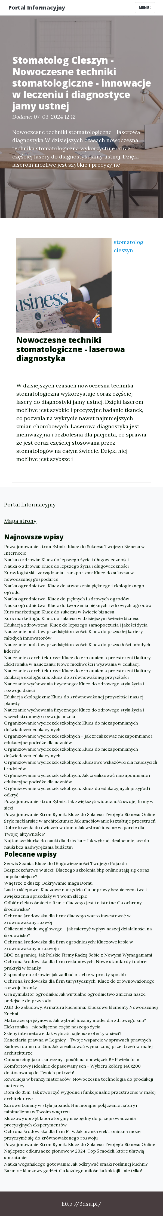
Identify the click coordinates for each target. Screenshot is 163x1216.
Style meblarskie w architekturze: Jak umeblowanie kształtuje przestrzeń (80, 821)
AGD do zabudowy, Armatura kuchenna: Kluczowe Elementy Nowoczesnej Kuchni (81, 1010)
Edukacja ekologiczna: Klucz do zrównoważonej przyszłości (66, 677)
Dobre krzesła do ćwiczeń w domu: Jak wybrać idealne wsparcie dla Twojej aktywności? (74, 831)
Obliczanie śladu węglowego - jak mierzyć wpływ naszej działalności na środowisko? (78, 932)
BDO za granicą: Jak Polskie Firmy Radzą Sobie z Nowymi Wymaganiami (78, 955)
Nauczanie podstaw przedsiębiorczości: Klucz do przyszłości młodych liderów (77, 648)
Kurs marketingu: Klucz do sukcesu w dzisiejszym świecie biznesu (72, 618)
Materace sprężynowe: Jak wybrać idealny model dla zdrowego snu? (75, 1020)
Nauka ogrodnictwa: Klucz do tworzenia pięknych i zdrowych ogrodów (78, 605)
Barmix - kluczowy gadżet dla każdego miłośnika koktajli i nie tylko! (73, 1170)
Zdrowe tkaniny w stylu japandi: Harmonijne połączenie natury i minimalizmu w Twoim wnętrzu (70, 1108)
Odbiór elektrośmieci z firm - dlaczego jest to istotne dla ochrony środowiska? (73, 906)
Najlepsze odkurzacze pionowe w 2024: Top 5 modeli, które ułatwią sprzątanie (74, 1154)
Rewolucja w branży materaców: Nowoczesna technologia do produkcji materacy (78, 1082)
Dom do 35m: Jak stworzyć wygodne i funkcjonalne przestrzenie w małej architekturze (80, 1095)
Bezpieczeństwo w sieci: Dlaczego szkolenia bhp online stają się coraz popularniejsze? (76, 873)
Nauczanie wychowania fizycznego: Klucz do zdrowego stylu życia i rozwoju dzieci (74, 687)
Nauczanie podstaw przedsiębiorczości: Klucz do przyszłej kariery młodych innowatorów (73, 635)
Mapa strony (20, 520)
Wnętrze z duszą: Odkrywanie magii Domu (48, 883)
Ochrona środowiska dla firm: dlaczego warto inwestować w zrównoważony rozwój (67, 919)
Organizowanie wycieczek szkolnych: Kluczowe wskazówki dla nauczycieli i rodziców (80, 765)
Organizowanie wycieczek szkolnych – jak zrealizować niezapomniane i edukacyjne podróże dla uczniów (78, 739)
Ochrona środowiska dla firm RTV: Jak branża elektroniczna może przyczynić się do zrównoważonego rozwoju (72, 1135)
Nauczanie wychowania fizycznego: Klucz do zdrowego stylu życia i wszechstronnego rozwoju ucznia (74, 713)
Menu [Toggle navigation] (145, 7)
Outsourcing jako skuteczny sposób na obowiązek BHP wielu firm (71, 1059)
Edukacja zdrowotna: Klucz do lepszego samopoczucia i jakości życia (75, 625)
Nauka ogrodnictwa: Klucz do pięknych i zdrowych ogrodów (66, 598)
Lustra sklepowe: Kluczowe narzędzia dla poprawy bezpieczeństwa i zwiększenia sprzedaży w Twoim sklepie (75, 893)
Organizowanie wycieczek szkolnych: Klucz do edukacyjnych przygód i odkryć (77, 792)
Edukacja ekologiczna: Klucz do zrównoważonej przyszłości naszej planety (73, 700)
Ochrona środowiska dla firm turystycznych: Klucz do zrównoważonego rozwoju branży (79, 984)
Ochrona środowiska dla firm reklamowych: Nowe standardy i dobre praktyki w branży (75, 965)
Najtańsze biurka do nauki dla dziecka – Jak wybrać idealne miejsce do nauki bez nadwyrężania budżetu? (76, 844)
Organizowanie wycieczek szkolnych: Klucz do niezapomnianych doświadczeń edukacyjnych (71, 726)
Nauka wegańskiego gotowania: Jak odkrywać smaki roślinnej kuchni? (76, 1164)
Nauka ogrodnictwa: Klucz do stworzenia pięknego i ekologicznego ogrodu (74, 589)
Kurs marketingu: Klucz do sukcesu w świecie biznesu (59, 612)
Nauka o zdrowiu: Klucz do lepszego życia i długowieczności (66, 559)
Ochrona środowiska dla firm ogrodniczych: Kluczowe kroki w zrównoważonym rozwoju (68, 945)
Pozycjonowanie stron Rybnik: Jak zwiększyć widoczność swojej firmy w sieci (78, 805)
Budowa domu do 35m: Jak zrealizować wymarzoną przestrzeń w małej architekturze (78, 1050)
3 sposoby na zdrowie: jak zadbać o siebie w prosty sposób (65, 974)
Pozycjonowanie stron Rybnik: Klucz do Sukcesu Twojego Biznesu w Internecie (74, 550)
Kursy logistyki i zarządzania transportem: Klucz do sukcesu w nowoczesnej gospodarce (69, 576)
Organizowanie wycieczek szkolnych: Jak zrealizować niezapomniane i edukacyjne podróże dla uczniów (77, 778)
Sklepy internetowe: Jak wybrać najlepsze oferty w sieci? (62, 1033)
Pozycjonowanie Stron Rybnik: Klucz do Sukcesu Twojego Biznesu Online (79, 814)
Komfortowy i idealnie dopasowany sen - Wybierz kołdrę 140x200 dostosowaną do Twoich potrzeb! (72, 1069)
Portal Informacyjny (36, 7)
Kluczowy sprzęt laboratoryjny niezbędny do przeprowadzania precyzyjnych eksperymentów (70, 1122)
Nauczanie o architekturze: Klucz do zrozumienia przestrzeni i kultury (77, 657)
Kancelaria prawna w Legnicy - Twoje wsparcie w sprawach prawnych (77, 1040)
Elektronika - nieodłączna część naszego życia (52, 1026)
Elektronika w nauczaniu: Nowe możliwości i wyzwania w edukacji (72, 664)
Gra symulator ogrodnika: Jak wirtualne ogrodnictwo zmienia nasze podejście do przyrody (75, 997)
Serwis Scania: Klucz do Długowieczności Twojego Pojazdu (65, 863)
